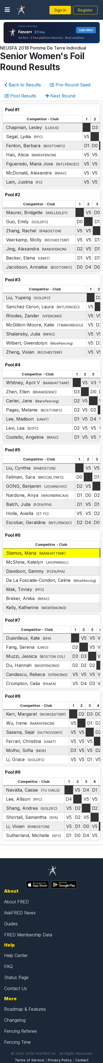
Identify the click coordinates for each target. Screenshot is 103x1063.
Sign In (60, 10)
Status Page (16, 977)
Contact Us (15, 988)
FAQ (8, 966)
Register (85, 10)
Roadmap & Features (25, 1009)
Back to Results (22, 85)
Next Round (60, 96)
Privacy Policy (60, 1060)
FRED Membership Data (28, 934)
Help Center (16, 955)
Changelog (15, 1020)
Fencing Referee (20, 1031)
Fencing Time (17, 1042)
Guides (11, 923)
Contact (81, 1060)
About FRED (16, 901)
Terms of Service (29, 1060)
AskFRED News (20, 912)
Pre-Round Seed (70, 85)
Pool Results (20, 96)
